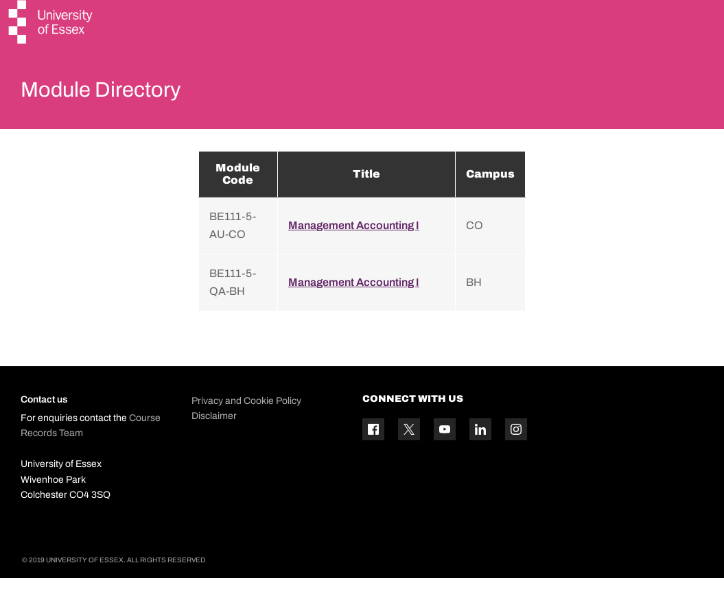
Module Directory (115, 92)
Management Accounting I (353, 257)
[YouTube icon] (445, 462)
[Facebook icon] (373, 462)
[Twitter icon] (409, 462)
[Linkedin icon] (480, 462)
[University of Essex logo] (51, 23)
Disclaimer (214, 448)
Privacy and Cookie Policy (246, 433)
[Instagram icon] (516, 462)
